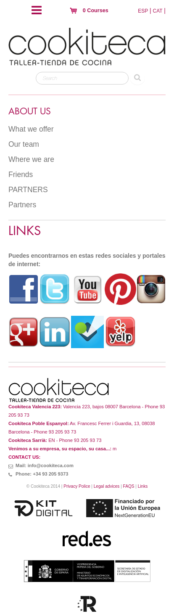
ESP (143, 11)
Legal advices (107, 486)
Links (143, 486)
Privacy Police (76, 486)
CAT (158, 11)
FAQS (128, 486)
